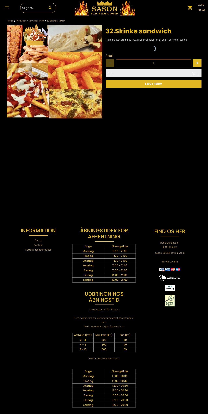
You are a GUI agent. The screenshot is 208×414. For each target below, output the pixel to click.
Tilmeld (201, 10)
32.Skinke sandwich (56, 21)
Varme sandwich (36, 21)
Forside (9, 21)
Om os (38, 240)
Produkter (21, 21)
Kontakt (38, 244)
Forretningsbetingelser (38, 249)
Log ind (201, 5)
